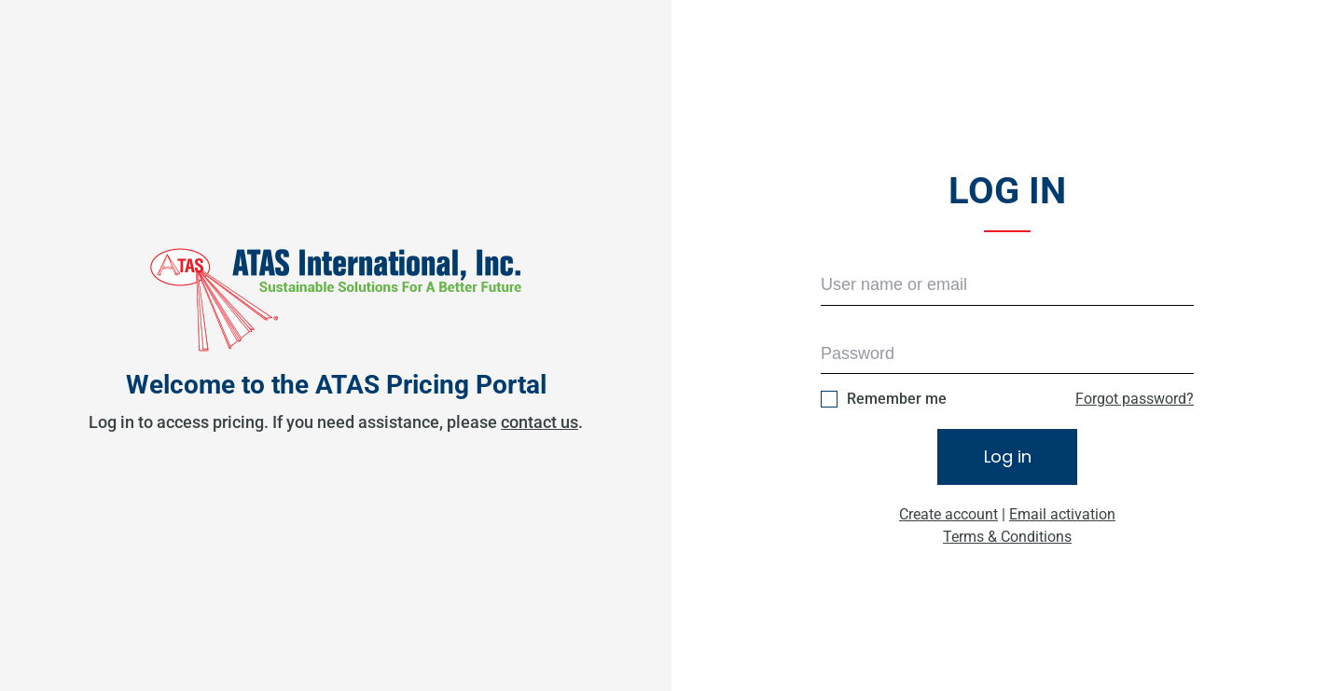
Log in (1007, 456)
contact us (539, 422)
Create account (948, 514)
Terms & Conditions (1007, 537)
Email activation (1062, 514)
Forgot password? (1134, 399)
